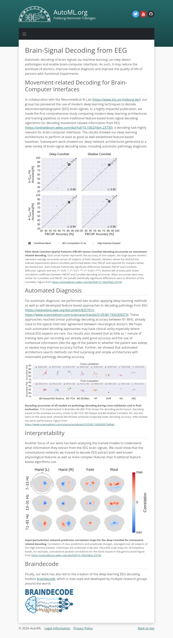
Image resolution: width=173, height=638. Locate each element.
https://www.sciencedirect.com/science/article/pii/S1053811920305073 (76, 315)
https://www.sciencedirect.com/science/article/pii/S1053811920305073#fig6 (69, 424)
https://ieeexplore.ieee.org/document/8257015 (60, 310)
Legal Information (57, 628)
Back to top (146, 628)
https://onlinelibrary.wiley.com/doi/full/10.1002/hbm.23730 (69, 127)
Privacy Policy (83, 628)
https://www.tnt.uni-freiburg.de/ (116, 99)
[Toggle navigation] (24, 34)
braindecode (46, 579)
